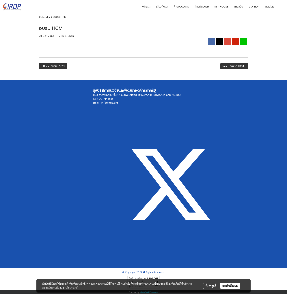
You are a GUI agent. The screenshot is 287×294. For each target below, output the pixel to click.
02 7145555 (106, 99)
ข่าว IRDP (254, 7)
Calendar (44, 17)
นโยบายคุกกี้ (72, 287)
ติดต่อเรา (270, 7)
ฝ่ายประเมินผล (181, 7)
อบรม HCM (59, 17)
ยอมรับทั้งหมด (230, 285)
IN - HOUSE (221, 7)
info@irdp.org (109, 103)
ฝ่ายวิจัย (238, 7)
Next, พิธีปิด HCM (234, 66)
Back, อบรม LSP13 (53, 66)
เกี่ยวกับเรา (162, 7)
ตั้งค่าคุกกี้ (211, 285)
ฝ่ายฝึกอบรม (202, 7)
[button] (281, 6)
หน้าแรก (146, 7)
